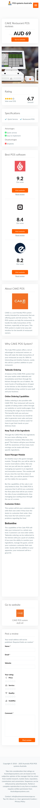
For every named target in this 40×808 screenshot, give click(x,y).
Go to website (20, 40)
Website (8, 663)
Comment (9, 713)
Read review (20, 194)
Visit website (20, 190)
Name (8, 646)
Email (7, 655)
